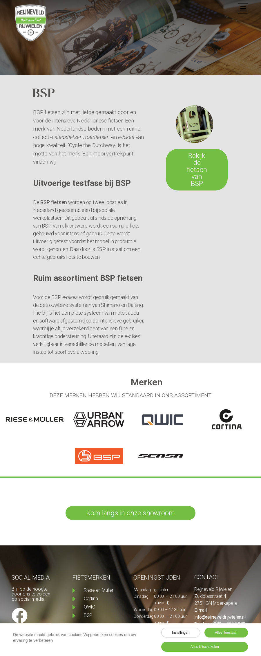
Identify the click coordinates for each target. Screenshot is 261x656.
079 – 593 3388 (229, 624)
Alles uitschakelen (205, 648)
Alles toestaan (226, 634)
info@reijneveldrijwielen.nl (220, 617)
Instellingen (181, 634)
